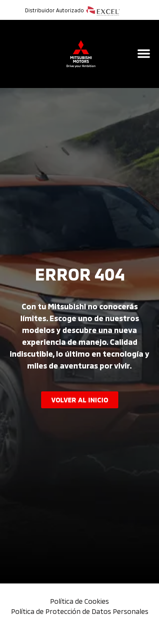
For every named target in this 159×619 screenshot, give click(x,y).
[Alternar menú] (144, 53)
